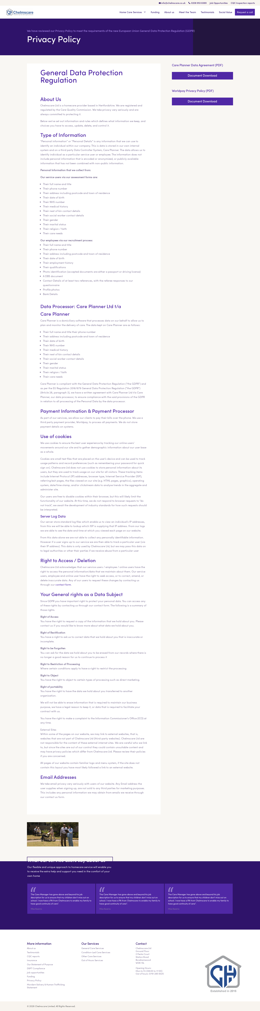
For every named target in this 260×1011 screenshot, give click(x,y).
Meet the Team (187, 12)
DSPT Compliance (36, 968)
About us (169, 12)
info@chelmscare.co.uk (173, 3)
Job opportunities (35, 972)
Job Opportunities (219, 3)
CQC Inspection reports (243, 3)
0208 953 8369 (199, 3)
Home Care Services (133, 12)
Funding (155, 12)
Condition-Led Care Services (95, 952)
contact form (63, 584)
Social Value (225, 12)
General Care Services (92, 948)
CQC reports (33, 956)
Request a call (245, 12)
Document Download (202, 75)
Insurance (32, 960)
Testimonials (207, 12)
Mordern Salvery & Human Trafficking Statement (46, 986)
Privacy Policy (34, 980)
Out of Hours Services (92, 960)
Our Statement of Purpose (40, 964)
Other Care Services (91, 956)
